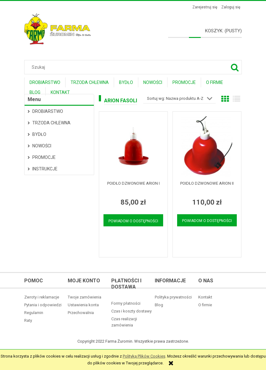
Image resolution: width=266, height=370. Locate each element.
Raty (28, 320)
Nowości (41, 145)
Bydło (39, 134)
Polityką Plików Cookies (144, 356)
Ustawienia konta (83, 305)
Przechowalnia (81, 312)
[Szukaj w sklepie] (134, 67)
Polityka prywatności (173, 297)
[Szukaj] (234, 67)
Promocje (44, 157)
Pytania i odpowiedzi (43, 305)
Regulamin (33, 312)
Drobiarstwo (47, 111)
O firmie (205, 305)
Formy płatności (125, 303)
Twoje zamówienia (84, 297)
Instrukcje (44, 168)
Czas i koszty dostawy (131, 311)
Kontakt (205, 297)
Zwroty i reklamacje (41, 297)
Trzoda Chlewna (51, 122)
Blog (159, 305)
